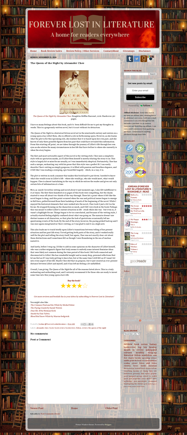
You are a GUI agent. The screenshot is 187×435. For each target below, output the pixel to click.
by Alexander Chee (52, 116)
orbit (155, 355)
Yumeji (134, 252)
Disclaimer (145, 51)
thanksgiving (129, 384)
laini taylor (145, 373)
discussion (128, 368)
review (84, 328)
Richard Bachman (137, 238)
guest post (128, 379)
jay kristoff (136, 368)
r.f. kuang (144, 371)
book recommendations (147, 360)
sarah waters (140, 387)
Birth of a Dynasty (134, 196)
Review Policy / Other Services (82, 51)
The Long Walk (134, 234)
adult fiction (151, 363)
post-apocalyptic (140, 381)
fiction (78, 328)
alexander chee (42, 328)
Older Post (111, 408)
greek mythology (149, 384)
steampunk (152, 381)
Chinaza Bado (137, 200)
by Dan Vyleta (40, 313)
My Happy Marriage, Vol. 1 (135, 222)
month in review (134, 350)
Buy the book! (74, 280)
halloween (128, 373)
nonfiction (147, 355)
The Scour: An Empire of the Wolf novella (137, 209)
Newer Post (37, 408)
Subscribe (140, 97)
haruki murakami (149, 366)
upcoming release (149, 358)
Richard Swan (136, 213)
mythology (128, 381)
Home (33, 51)
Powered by (140, 105)
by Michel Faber (52, 305)
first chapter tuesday (132, 358)
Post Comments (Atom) (50, 414)
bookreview (70, 328)
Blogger (108, 424)
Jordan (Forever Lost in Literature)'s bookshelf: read (138, 189)
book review (60, 328)
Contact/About (111, 51)
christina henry (131, 366)
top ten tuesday (147, 347)
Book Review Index (51, 51)
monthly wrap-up (146, 352)
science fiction (138, 363)
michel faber (151, 379)
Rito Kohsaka (136, 227)
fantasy (153, 344)
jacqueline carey (139, 379)
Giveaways (128, 51)
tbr (136, 360)
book (52, 328)
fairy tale (153, 371)
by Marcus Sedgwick (49, 316)
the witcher (138, 384)
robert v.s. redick (150, 376)
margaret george (135, 376)
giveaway (136, 373)
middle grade (129, 360)
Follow (126, 271)
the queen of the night (97, 328)
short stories (146, 368)
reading (127, 363)
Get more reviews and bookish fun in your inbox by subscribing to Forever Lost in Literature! (74, 296)
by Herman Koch (43, 310)
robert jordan (132, 387)
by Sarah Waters (46, 308)
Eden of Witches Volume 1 (134, 247)
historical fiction (132, 355)
